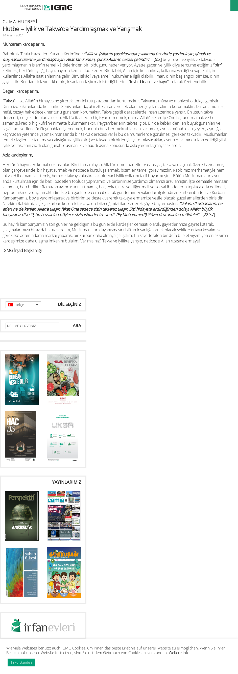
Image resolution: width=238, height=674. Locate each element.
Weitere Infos (180, 652)
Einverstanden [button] (21, 662)
